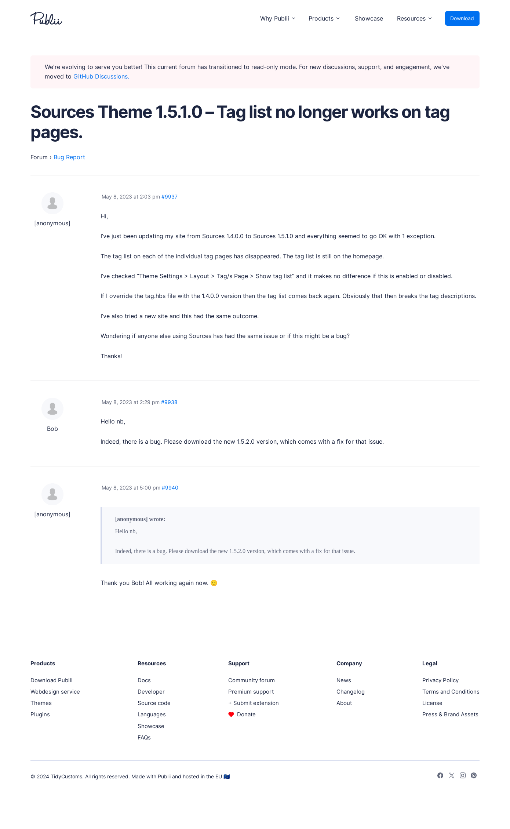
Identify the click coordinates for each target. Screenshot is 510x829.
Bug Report (69, 157)
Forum (39, 157)
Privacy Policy (440, 680)
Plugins (40, 714)
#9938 (169, 402)
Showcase (369, 18)
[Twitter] (452, 776)
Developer (151, 691)
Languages (152, 714)
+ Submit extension (253, 702)
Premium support (251, 691)
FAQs (144, 737)
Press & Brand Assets (450, 714)
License (432, 702)
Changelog (350, 691)
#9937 (169, 196)
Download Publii (51, 680)
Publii (164, 776)
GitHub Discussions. (101, 76)
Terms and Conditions (451, 691)
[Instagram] (463, 776)
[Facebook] (440, 776)
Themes (41, 702)
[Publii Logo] (46, 18)
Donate (246, 714)
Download (462, 18)
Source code (154, 702)
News (343, 680)
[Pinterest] (474, 776)
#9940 (170, 487)
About (344, 702)
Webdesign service (55, 691)
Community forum (251, 680)
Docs (144, 680)
